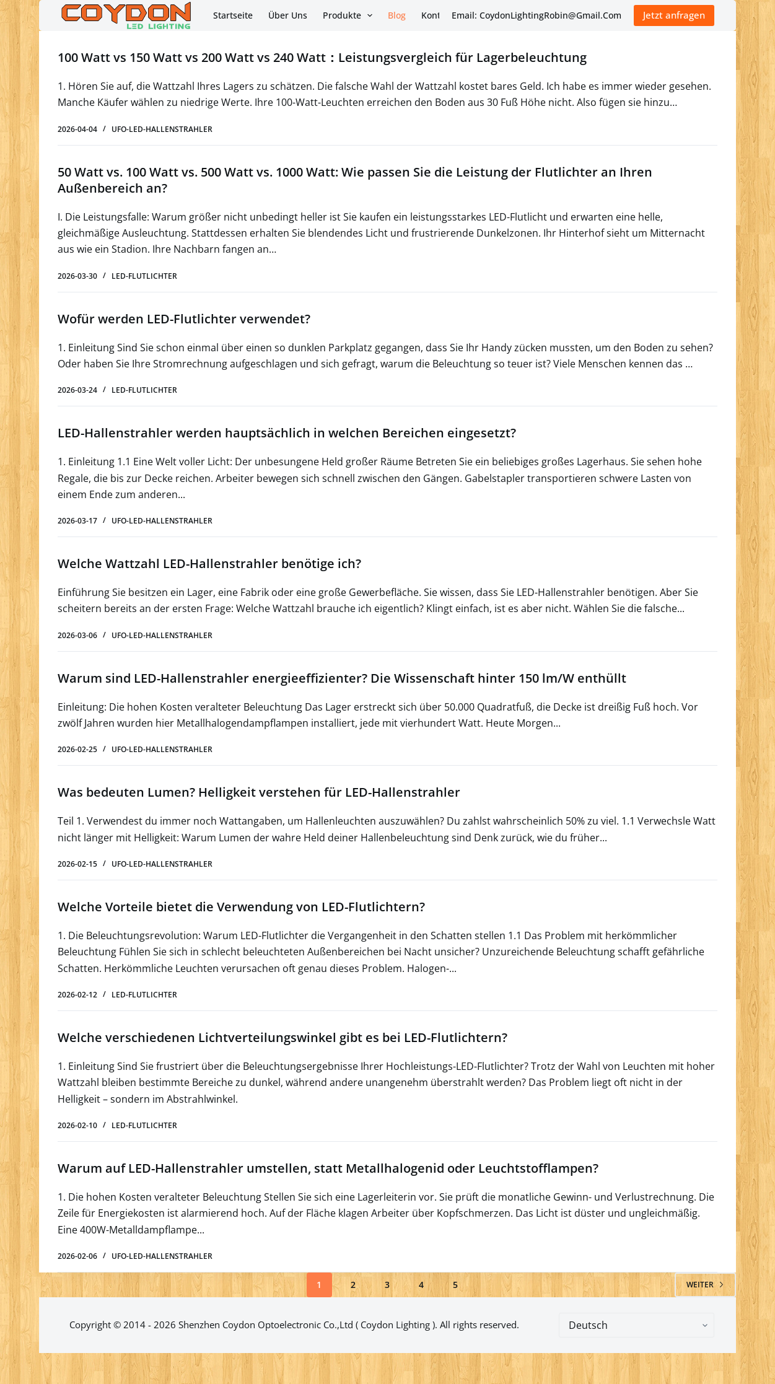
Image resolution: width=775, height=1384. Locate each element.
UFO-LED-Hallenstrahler (162, 129)
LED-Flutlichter (144, 276)
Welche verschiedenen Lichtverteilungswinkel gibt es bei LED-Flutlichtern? (282, 1037)
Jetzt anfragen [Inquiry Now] (674, 15)
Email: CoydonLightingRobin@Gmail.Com (536, 15)
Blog (397, 15)
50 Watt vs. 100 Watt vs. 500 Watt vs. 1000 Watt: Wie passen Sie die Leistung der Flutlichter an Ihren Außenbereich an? (355, 180)
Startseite (233, 15)
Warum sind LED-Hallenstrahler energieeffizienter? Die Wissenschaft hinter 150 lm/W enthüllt (342, 678)
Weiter (705, 1284)
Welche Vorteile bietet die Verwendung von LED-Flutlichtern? (241, 906)
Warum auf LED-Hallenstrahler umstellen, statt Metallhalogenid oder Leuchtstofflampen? (328, 1168)
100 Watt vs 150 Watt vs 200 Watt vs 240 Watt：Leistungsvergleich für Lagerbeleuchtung (322, 57)
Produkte (350, 15)
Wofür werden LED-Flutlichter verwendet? (184, 318)
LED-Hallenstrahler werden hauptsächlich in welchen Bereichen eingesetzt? (287, 432)
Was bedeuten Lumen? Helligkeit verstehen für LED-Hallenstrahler (259, 792)
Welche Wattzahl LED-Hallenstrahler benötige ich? (209, 563)
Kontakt (437, 15)
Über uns (287, 15)
